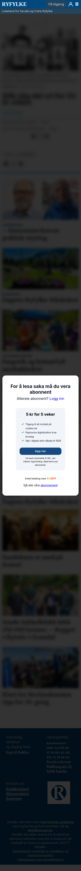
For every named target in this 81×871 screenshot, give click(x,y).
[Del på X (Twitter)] (40, 136)
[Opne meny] (76, 4)
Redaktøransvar (40, 830)
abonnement (49, 485)
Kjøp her (40, 451)
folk (9, 154)
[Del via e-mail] (47, 136)
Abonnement (17, 794)
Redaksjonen (17, 789)
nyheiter (26, 154)
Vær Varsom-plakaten (57, 822)
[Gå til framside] (22, 4)
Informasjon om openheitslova (40, 859)
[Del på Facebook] (34, 136)
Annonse (14, 798)
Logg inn (71, 4)
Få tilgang (56, 4)
